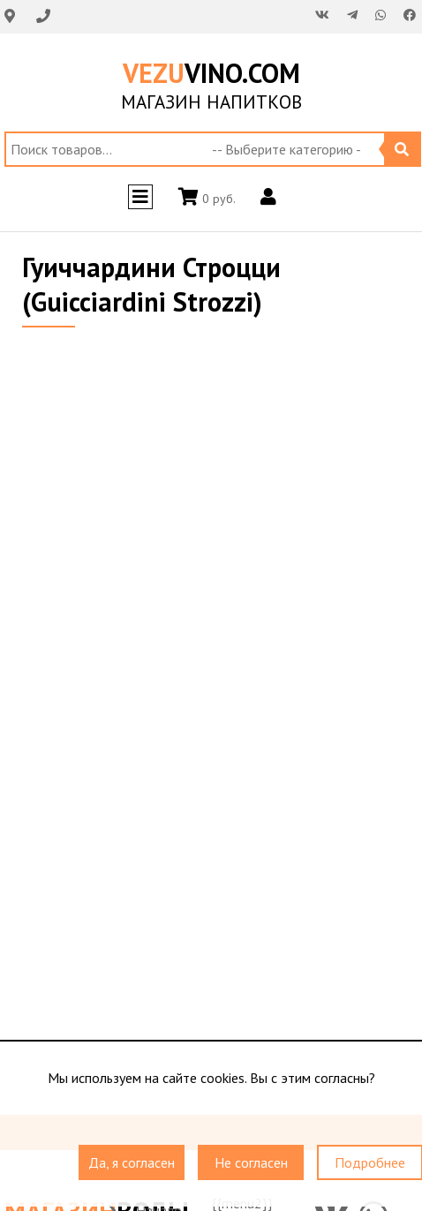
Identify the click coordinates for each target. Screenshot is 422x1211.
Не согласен (251, 1163)
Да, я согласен (131, 1163)
